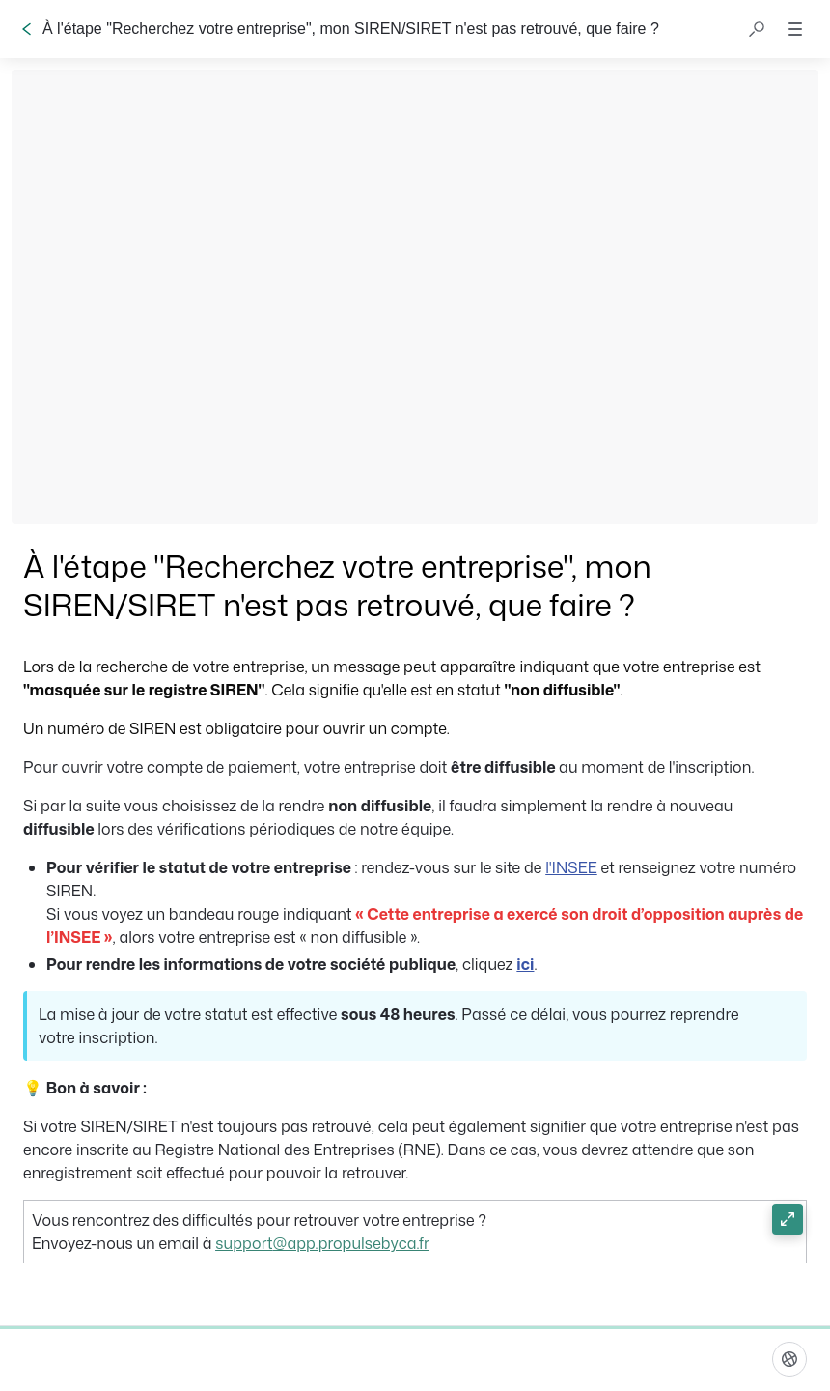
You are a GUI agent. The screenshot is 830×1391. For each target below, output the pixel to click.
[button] (756, 29)
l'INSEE (571, 867)
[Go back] (27, 29)
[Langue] (789, 1359)
